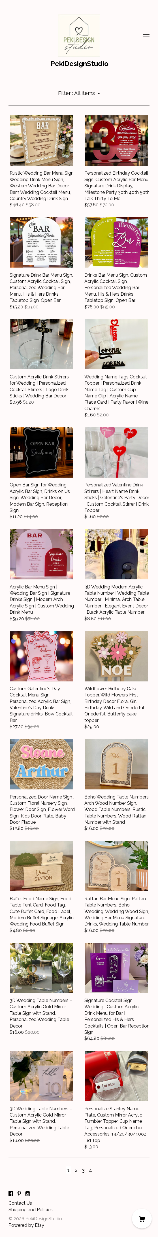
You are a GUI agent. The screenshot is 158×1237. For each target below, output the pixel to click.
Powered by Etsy (26, 1225)
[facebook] (10, 1193)
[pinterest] (19, 1193)
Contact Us (20, 1203)
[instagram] (27, 1193)
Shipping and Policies (30, 1209)
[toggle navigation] (146, 37)
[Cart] (142, 1218)
